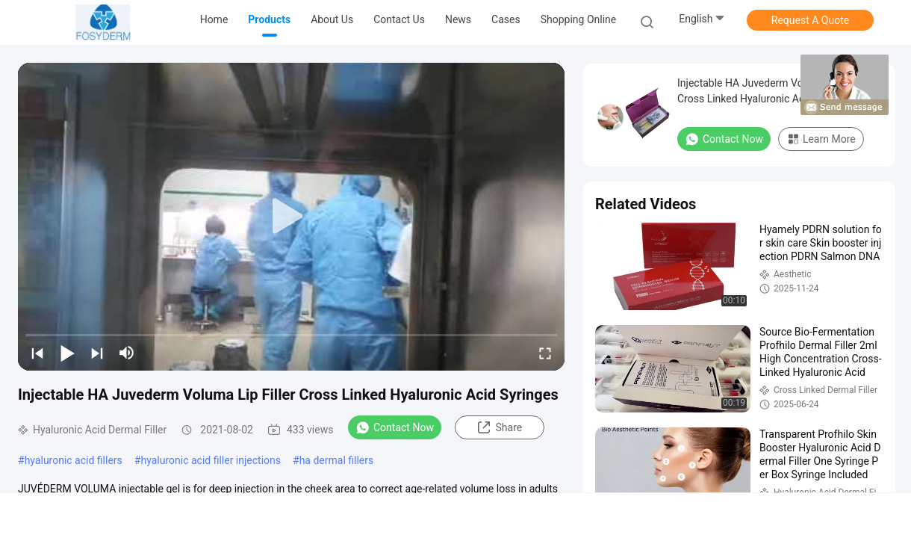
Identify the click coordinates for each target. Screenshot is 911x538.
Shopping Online (579, 19)
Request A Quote (810, 20)
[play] (291, 216)
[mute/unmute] (127, 352)
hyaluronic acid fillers (73, 460)
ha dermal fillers (336, 460)
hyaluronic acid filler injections (210, 460)
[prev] (37, 352)
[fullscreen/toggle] (545, 352)
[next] (97, 352)
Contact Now (394, 427)
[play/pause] (67, 352)
